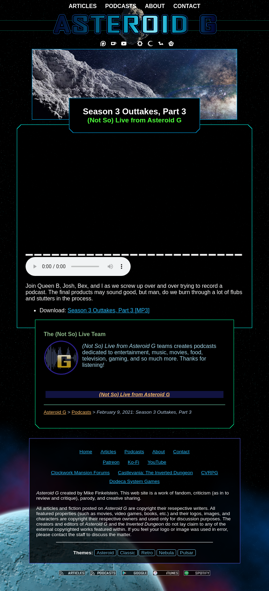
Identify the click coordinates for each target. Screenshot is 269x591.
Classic (127, 552)
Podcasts (81, 412)
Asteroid (105, 552)
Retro (147, 552)
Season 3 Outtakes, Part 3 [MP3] (109, 310)
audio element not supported (78, 266)
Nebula (166, 552)
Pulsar (186, 552)
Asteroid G (55, 412)
